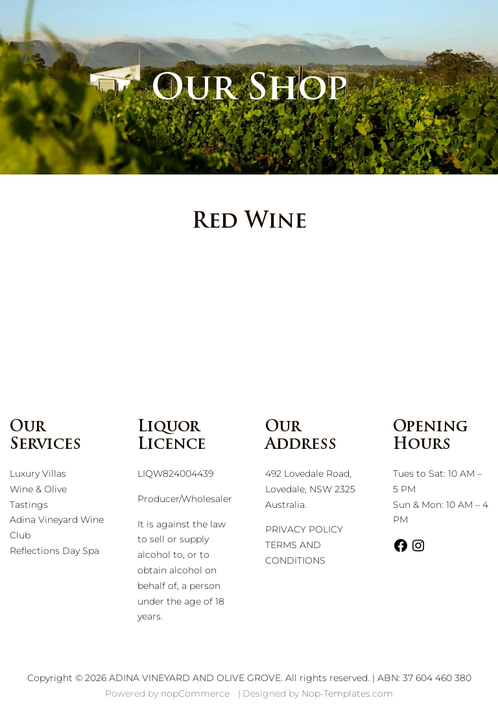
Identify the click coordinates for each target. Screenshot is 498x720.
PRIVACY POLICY (304, 529)
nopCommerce (195, 693)
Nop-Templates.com (347, 693)
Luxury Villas (38, 473)
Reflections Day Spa (54, 551)
